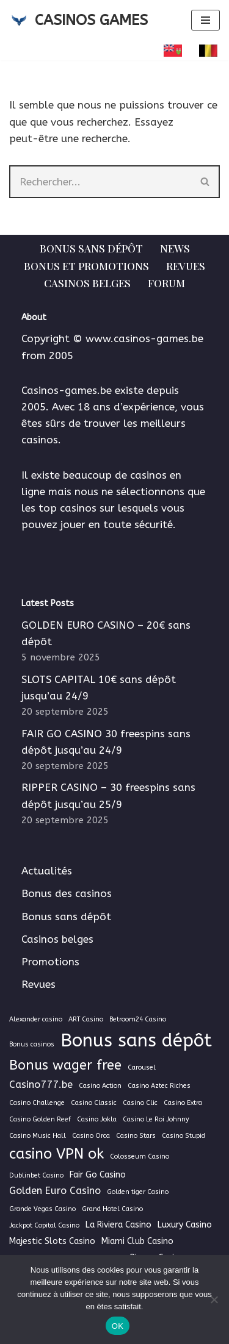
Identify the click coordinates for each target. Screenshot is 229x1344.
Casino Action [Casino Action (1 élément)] (100, 1086)
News (175, 248)
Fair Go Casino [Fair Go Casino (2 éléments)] (98, 1175)
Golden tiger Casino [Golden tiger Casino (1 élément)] (138, 1192)
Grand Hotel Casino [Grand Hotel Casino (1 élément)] (112, 1209)
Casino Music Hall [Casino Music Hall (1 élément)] (37, 1136)
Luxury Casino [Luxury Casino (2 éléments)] (185, 1225)
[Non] (214, 1299)
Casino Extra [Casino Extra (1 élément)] (183, 1103)
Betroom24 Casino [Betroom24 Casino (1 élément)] (137, 1019)
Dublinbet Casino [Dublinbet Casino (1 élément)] (36, 1175)
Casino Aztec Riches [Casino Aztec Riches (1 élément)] (159, 1086)
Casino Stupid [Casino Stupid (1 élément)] (183, 1136)
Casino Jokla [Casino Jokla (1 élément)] (97, 1119)
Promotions (50, 962)
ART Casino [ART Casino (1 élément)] (85, 1019)
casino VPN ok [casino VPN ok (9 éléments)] (56, 1153)
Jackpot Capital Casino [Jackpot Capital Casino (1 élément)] (44, 1225)
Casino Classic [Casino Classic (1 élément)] (94, 1103)
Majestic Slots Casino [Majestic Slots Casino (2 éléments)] (52, 1241)
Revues (185, 266)
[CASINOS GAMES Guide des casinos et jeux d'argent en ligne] (78, 20)
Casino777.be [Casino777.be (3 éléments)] (41, 1084)
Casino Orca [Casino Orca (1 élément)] (91, 1136)
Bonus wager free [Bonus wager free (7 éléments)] (65, 1065)
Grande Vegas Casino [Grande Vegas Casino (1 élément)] (42, 1209)
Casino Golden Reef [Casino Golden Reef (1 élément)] (40, 1119)
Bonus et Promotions (86, 266)
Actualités (46, 871)
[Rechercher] (100, 181)
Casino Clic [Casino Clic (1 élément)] (140, 1103)
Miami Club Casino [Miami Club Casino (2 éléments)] (137, 1241)
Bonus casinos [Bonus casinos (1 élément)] (31, 1044)
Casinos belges (87, 283)
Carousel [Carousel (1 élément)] (142, 1067)
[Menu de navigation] (205, 20)
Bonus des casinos (66, 893)
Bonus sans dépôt (91, 248)
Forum (166, 283)
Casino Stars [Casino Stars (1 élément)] (136, 1136)
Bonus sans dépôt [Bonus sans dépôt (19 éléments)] (136, 1040)
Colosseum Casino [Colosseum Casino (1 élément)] (139, 1156)
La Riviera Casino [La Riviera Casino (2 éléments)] (118, 1225)
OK (117, 1326)
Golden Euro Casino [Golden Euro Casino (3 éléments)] (55, 1190)
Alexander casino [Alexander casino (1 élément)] (35, 1019)
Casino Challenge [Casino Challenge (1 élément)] (37, 1103)
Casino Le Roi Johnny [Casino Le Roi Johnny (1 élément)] (156, 1119)
